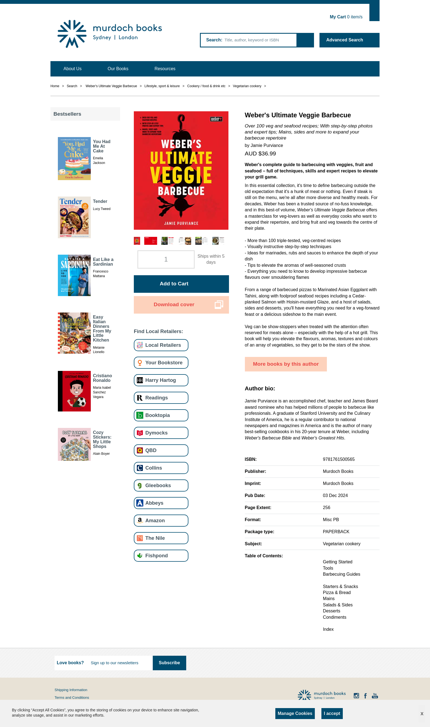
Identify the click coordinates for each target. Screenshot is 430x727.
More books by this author (286, 364)
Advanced (344, 40)
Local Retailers (163, 345)
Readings (156, 398)
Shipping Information (71, 690)
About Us (73, 68)
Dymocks (156, 433)
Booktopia (157, 415)
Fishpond (156, 555)
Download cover (174, 304)
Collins (153, 468)
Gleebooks (158, 485)
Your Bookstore (164, 362)
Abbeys (154, 503)
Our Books (118, 68)
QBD (151, 450)
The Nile (155, 538)
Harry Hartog (160, 380)
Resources (164, 68)
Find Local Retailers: (158, 331)
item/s (346, 17)
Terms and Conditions (72, 697)
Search (213, 40)
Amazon (155, 520)
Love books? (70, 662)
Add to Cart (174, 283)
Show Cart (374, 12)
